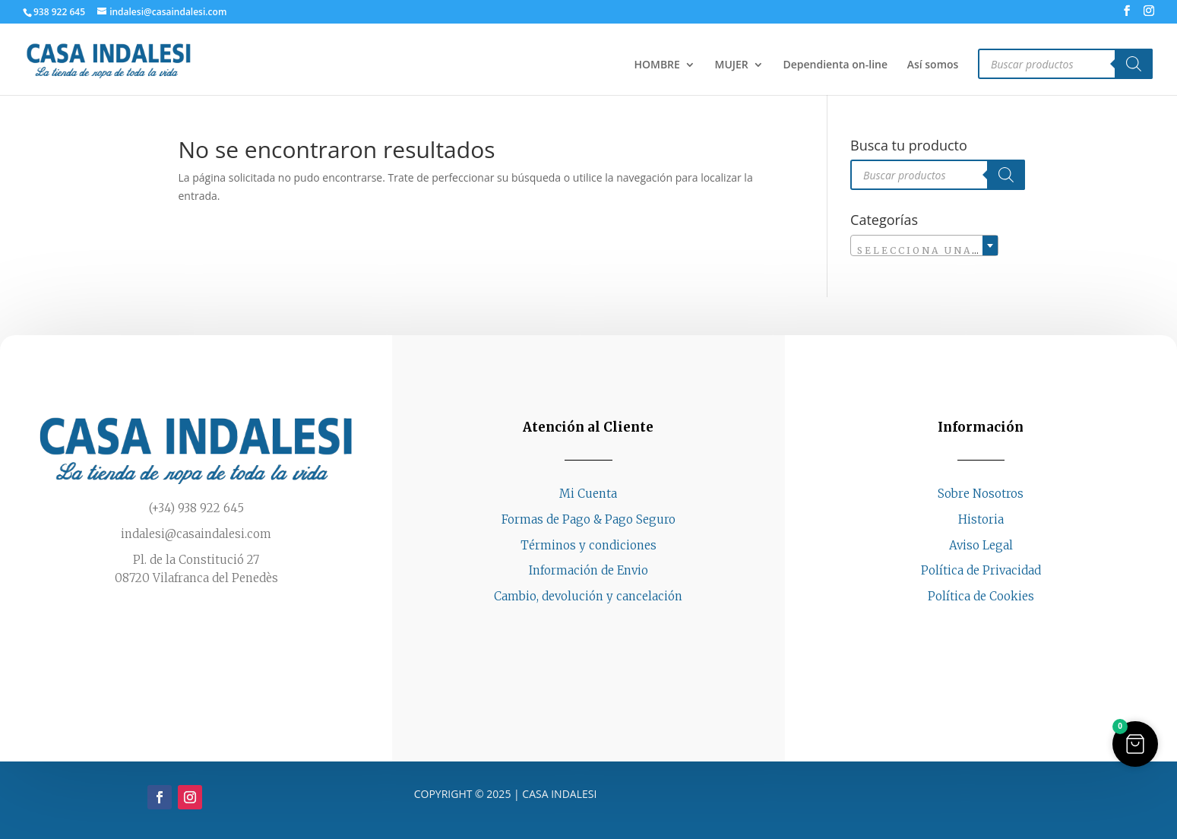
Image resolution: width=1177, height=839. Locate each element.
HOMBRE (656, 65)
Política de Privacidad (981, 570)
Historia (981, 519)
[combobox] (924, 245)
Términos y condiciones (588, 545)
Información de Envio (588, 570)
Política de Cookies (981, 596)
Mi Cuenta (588, 493)
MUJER (731, 65)
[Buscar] (1134, 64)
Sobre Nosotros (981, 493)
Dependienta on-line (835, 65)
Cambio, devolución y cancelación (588, 596)
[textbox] (924, 251)
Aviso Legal (981, 545)
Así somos (933, 65)
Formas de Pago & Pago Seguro (588, 519)
